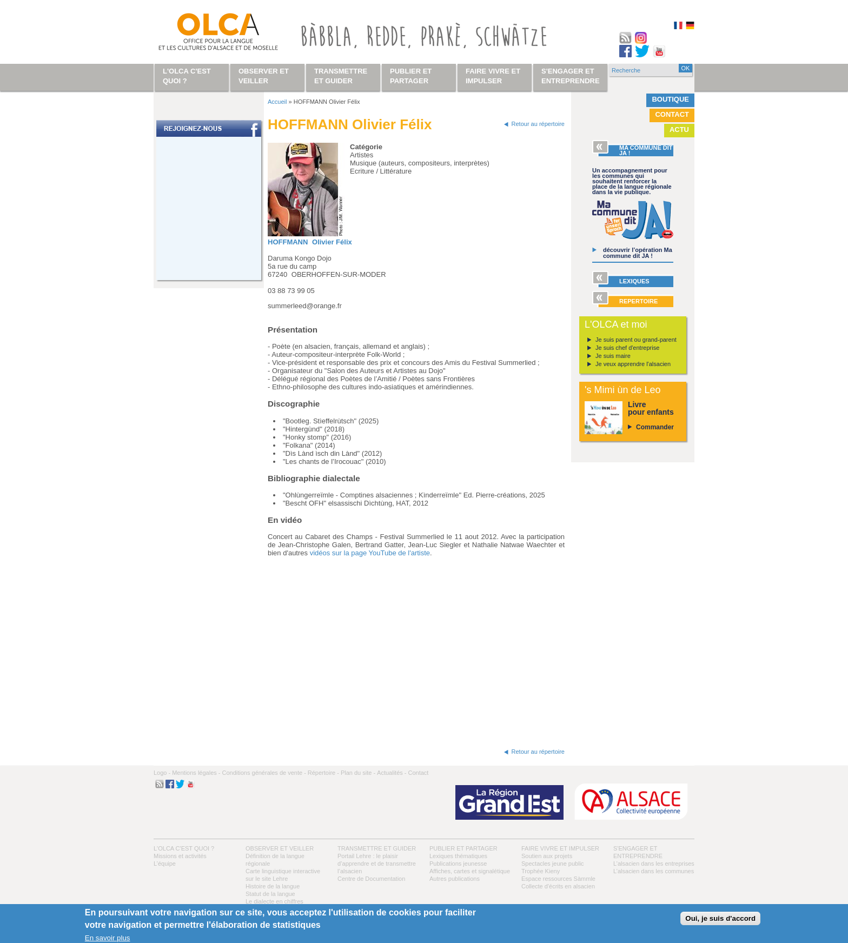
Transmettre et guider (376, 848)
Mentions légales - (196, 772)
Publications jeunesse (458, 863)
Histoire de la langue (273, 886)
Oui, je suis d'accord (720, 918)
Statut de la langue (270, 894)
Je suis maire (613, 356)
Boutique (670, 99)
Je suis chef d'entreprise (627, 347)
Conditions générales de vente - (264, 772)
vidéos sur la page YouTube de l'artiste (370, 553)
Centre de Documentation (371, 878)
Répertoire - (323, 772)
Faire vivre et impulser (560, 848)
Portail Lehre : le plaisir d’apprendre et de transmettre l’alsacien (376, 863)
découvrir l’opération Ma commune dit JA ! (637, 253)
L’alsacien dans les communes (653, 871)
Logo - (162, 772)
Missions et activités (180, 856)
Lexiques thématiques (458, 856)
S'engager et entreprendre (570, 76)
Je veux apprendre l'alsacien (633, 364)
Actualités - (391, 772)
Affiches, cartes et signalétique (469, 871)
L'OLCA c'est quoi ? (184, 848)
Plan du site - (358, 772)
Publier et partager (463, 848)
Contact (672, 114)
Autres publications (454, 878)
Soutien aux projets (546, 856)
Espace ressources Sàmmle (558, 878)
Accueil (277, 101)
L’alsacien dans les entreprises (653, 863)
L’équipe (165, 863)
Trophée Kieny (540, 871)
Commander (655, 427)
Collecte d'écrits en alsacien (558, 886)
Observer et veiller (280, 848)
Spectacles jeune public (552, 863)
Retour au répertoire (538, 124)
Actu (679, 129)
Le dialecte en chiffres (274, 901)
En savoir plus (107, 938)
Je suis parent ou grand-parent (636, 339)
